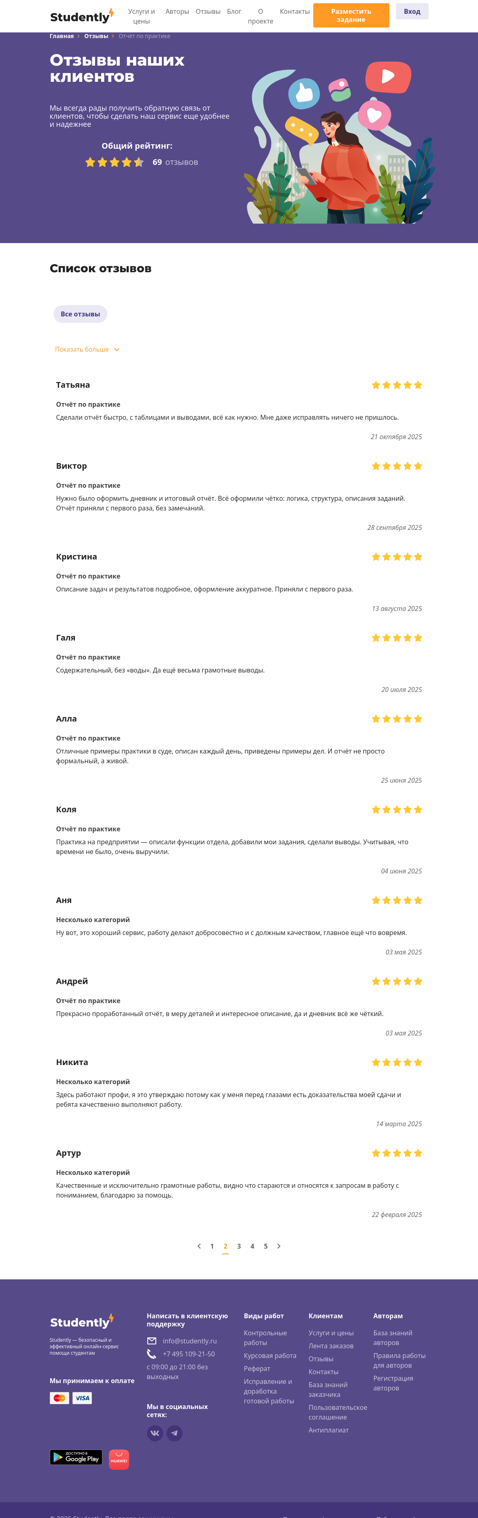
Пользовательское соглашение (337, 1415)
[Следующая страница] (278, 1249)
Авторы (177, 11)
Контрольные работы (265, 1341)
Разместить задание (351, 15)
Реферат (257, 1371)
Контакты (295, 11)
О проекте (261, 16)
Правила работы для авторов (399, 1363)
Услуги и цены (141, 16)
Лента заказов (330, 1349)
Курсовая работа (270, 1358)
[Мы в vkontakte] (155, 1436)
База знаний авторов (392, 1341)
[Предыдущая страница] (199, 1249)
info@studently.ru (190, 1344)
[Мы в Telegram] (174, 1436)
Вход (412, 11)
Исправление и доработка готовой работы (269, 1394)
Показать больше (84, 352)
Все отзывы (82, 315)
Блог (234, 11)
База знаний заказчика (328, 1392)
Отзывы (208, 11)
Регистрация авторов (393, 1386)
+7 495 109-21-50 (189, 1357)
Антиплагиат (328, 1433)
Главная (62, 36)
